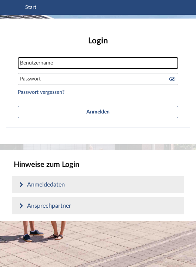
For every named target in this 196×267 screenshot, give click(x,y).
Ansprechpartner (49, 206)
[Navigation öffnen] (16, 8)
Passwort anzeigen (172, 79)
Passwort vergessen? (41, 92)
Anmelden (98, 112)
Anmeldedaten (46, 185)
